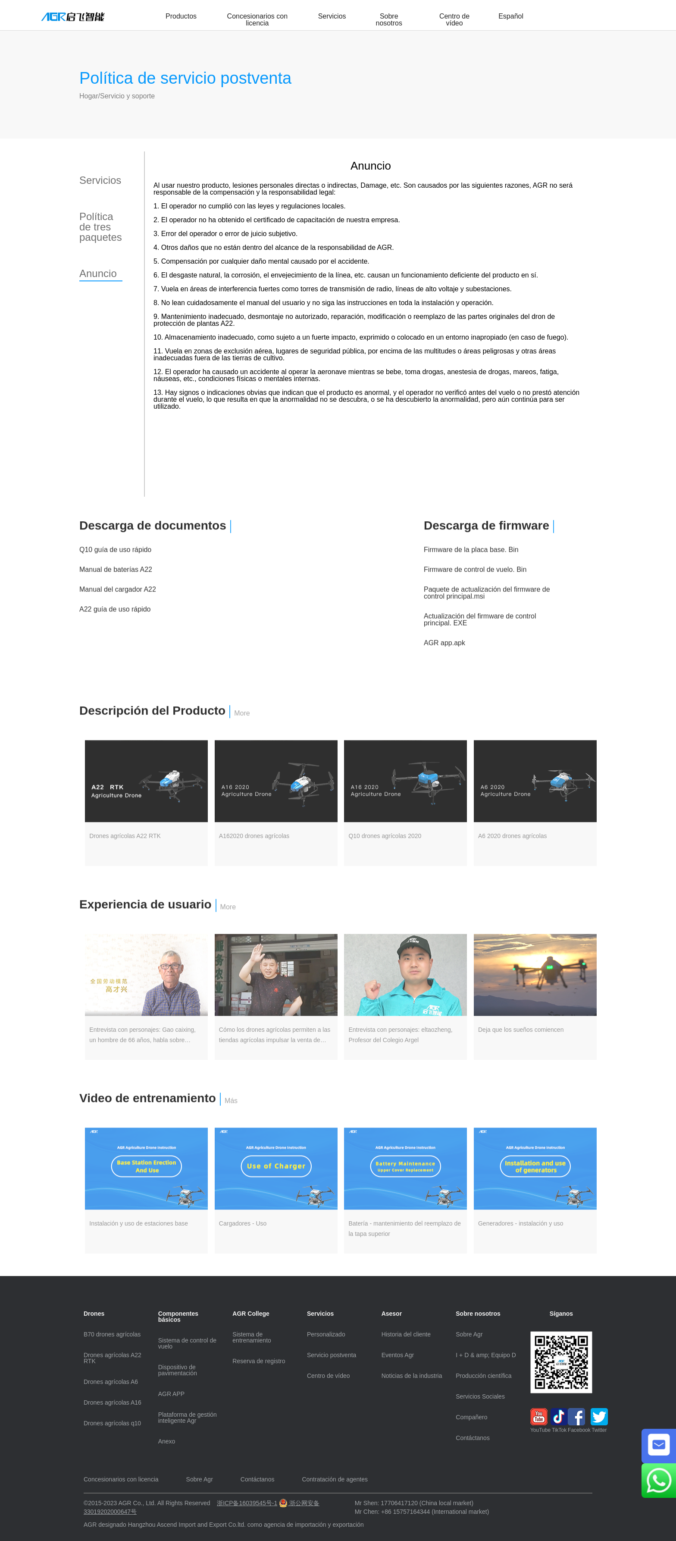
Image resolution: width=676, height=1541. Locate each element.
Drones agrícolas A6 (111, 1382)
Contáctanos (473, 1438)
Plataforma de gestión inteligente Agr (187, 1418)
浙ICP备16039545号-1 (247, 1503)
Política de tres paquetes (100, 227)
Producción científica (483, 1376)
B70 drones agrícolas (112, 1334)
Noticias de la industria (412, 1376)
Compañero (471, 1417)
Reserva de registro (258, 1361)
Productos (181, 16)
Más (231, 1114)
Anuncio (98, 273)
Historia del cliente (406, 1334)
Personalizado (326, 1334)
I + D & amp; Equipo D (486, 1355)
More (242, 726)
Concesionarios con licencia (257, 20)
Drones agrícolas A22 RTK (112, 1358)
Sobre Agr (469, 1334)
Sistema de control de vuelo (187, 1343)
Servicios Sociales (480, 1396)
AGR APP (171, 1394)
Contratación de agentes (335, 1479)
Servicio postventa (331, 1355)
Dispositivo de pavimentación (177, 1370)
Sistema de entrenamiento (251, 1337)
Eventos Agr (398, 1355)
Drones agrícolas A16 (112, 1402)
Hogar (88, 96)
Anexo (166, 1441)
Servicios (332, 16)
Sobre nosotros (389, 20)
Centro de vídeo (454, 20)
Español (510, 16)
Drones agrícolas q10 (112, 1423)
